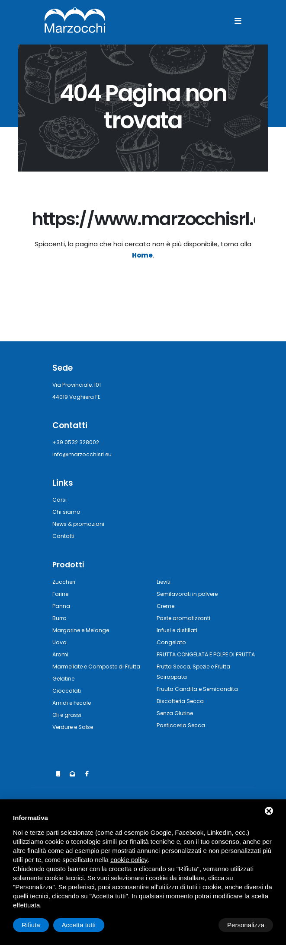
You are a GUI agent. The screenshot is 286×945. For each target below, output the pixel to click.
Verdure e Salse (75, 737)
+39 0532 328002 (77, 442)
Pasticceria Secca (183, 735)
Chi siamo (66, 512)
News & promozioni (80, 524)
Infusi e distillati (179, 630)
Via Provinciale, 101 (78, 385)
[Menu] (238, 21)
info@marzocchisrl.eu (83, 454)
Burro (59, 618)
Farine (61, 593)
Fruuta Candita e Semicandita (201, 699)
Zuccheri (64, 581)
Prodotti (69, 564)
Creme (167, 605)
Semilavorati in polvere (190, 593)
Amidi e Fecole (73, 713)
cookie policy (129, 859)
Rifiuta (199, 925)
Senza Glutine (177, 723)
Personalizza (40, 925)
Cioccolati (67, 701)
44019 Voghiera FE (79, 397)
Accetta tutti (247, 925)
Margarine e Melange (83, 630)
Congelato (172, 642)
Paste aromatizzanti (186, 618)
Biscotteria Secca (182, 711)
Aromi (60, 654)
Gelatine (64, 688)
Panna (61, 605)
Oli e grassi (68, 725)
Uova (59, 642)
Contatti (64, 536)
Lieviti (165, 581)
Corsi (59, 500)
